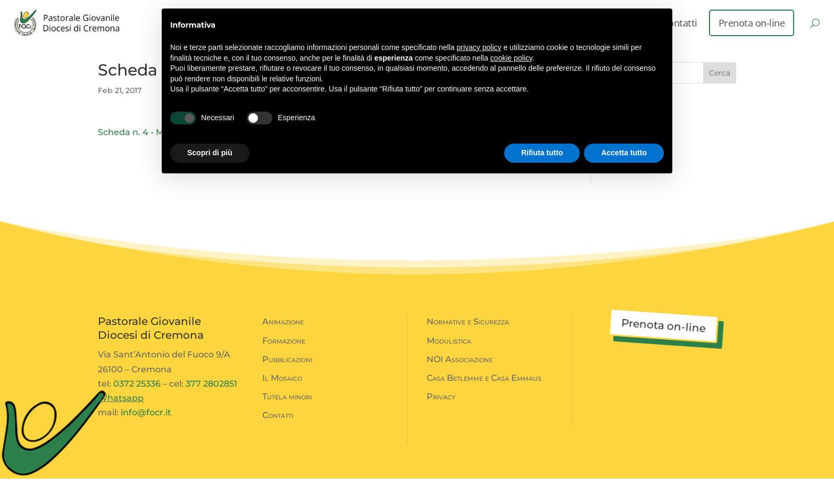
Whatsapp (121, 412)
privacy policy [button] (479, 47)
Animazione (283, 336)
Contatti (277, 429)
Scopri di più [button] (209, 152)
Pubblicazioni (287, 374)
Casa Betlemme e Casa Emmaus (484, 392)
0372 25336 (137, 398)
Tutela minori (287, 411)
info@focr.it (146, 427)
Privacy (441, 411)
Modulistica (449, 355)
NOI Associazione (460, 374)
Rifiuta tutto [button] (542, 152)
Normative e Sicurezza (468, 336)
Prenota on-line (752, 22)
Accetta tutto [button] (624, 152)
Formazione (283, 355)
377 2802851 (211, 398)
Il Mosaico (282, 392)
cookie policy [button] (511, 58)
